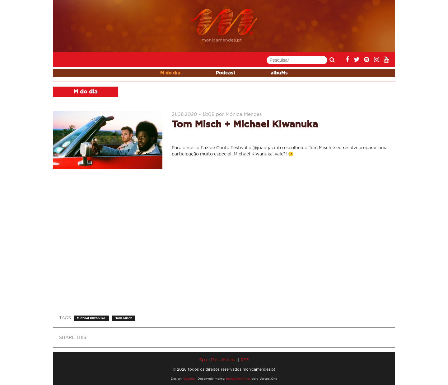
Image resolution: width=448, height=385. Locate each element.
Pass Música (224, 359)
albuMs (279, 73)
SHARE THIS (72, 337)
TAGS (65, 317)
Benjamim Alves (238, 378)
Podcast (225, 73)
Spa (203, 359)
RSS (244, 359)
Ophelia (189, 378)
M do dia (170, 73)
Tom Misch (123, 318)
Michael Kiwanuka (91, 318)
